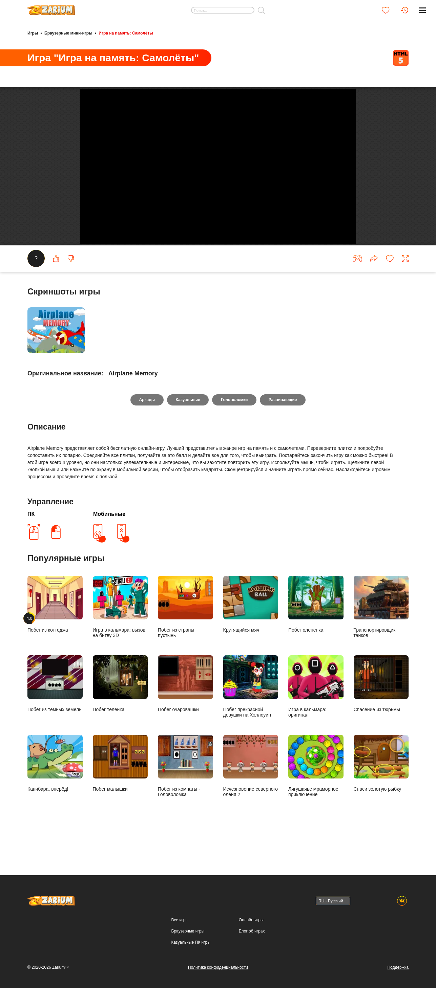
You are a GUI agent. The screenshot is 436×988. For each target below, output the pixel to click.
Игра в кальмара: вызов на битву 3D (120, 634)
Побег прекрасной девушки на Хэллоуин (250, 714)
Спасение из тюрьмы (381, 711)
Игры (32, 33)
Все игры (179, 920)
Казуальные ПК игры (190, 942)
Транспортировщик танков (381, 634)
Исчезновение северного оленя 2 (250, 793)
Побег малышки (120, 790)
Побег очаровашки (185, 711)
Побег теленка (120, 711)
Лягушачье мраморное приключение (316, 793)
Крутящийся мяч (250, 631)
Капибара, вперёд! (55, 790)
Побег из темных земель (55, 711)
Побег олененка (316, 631)
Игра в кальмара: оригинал (316, 714)
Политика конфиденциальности (218, 967)
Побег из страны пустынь (185, 634)
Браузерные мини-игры (68, 33)
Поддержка (398, 967)
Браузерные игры (187, 931)
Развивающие (283, 427)
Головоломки (234, 427)
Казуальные (187, 427)
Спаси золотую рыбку (381, 790)
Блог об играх (252, 931)
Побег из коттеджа (55, 631)
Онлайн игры (251, 920)
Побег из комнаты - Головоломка (185, 793)
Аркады (147, 427)
